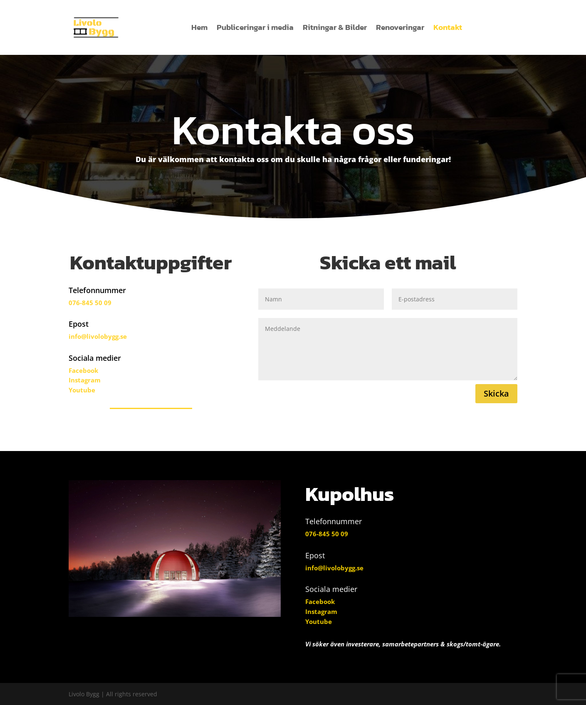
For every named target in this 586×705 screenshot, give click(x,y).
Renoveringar (400, 27)
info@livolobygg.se (98, 336)
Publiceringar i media (255, 27)
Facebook (83, 370)
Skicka (496, 393)
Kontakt (447, 27)
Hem (199, 27)
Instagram (85, 380)
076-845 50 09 (90, 302)
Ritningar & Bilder (335, 27)
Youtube (82, 390)
